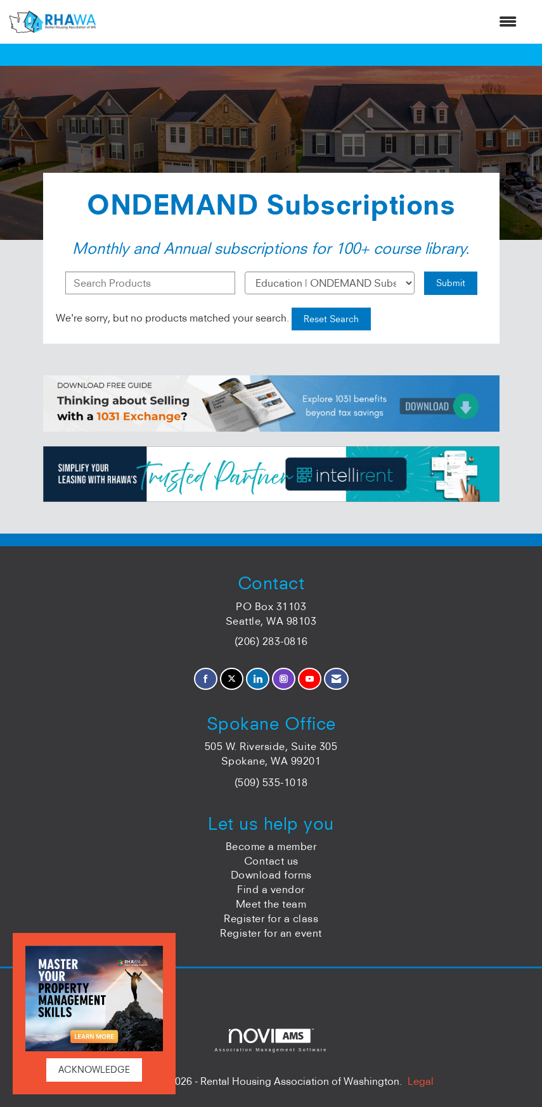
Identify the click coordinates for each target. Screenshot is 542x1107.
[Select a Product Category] (330, 283)
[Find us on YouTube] (309, 679)
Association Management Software (270, 1040)
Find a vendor (271, 889)
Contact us (271, 860)
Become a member (271, 846)
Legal (421, 1081)
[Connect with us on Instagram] (283, 679)
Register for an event (271, 933)
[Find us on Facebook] (205, 679)
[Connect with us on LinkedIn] (257, 679)
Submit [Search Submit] (450, 283)
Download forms (271, 874)
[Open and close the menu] (312, 21)
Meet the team (271, 903)
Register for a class (271, 918)
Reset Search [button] (331, 319)
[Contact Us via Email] (336, 679)
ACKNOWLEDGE (94, 1069)
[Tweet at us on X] (231, 679)
